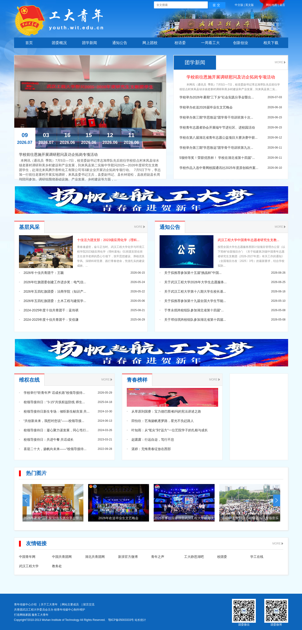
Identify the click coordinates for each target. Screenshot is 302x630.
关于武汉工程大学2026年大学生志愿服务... (195, 282)
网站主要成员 (70, 604)
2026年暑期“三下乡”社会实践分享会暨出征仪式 (52, 519)
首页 (29, 43)
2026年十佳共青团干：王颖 (44, 273)
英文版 (249, 5)
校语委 (180, 43)
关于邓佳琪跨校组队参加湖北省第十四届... (195, 319)
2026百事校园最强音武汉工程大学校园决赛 (184, 519)
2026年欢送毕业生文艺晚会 (118, 518)
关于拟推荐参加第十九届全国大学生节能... (195, 301)
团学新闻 (89, 43)
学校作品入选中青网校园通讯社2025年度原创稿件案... (218, 168)
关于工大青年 (49, 604)
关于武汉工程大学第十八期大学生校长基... (195, 291)
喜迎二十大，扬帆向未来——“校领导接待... (55, 449)
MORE (279, 62)
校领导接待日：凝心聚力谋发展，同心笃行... (56, 430)
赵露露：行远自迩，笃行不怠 (152, 439)
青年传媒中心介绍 (25, 604)
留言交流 (88, 604)
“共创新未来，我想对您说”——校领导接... (54, 421)
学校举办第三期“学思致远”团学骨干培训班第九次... (216, 147)
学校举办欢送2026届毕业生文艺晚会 (206, 107)
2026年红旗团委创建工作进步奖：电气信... (55, 282)
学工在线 (256, 557)
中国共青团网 (62, 557)
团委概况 (59, 43)
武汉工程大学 (29, 566)
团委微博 (276, 624)
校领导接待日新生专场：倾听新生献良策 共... (57, 411)
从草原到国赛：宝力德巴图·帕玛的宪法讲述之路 (166, 411)
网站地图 (271, 5)
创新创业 (240, 43)
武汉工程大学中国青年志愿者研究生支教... (249, 240)
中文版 (239, 5)
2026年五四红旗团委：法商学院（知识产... (55, 291)
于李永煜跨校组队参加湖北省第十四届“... (194, 310)
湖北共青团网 (95, 557)
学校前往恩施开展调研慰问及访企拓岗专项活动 (230, 77)
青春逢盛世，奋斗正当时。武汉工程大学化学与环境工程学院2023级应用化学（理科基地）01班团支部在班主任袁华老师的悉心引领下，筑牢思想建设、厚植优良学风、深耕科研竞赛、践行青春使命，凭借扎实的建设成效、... (111, 256)
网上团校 (149, 43)
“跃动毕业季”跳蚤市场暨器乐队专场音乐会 (250, 519)
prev (26, 500)
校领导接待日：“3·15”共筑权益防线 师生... (54, 402)
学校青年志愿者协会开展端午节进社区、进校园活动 (217, 127)
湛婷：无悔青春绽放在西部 (151, 449)
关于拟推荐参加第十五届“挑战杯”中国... (193, 273)
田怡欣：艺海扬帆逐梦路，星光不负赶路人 (162, 421)
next (276, 500)
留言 (282, 5)
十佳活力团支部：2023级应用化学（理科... (108, 240)
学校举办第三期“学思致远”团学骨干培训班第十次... (216, 117)
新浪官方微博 (128, 557)
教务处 (57, 566)
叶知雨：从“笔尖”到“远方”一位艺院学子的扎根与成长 (169, 430)
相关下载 (270, 43)
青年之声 (157, 557)
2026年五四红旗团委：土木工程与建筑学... (55, 301)
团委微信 (244, 624)
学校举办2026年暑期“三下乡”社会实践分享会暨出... (216, 97)
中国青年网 (27, 557)
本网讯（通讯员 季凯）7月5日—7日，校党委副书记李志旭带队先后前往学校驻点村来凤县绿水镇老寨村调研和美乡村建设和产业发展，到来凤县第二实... (229, 87)
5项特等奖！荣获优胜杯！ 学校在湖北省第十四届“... (217, 158)
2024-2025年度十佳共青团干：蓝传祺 (51, 310)
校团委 (222, 557)
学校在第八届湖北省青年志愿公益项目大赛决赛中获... (218, 137)
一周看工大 (210, 43)
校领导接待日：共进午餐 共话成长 (49, 439)
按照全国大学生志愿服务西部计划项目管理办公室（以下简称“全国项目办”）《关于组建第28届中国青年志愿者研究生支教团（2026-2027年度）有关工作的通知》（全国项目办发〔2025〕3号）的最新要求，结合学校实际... (251, 256)
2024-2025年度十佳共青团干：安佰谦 (51, 319)
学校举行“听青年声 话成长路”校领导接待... (54, 393)
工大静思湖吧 (194, 557)
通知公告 (119, 43)
